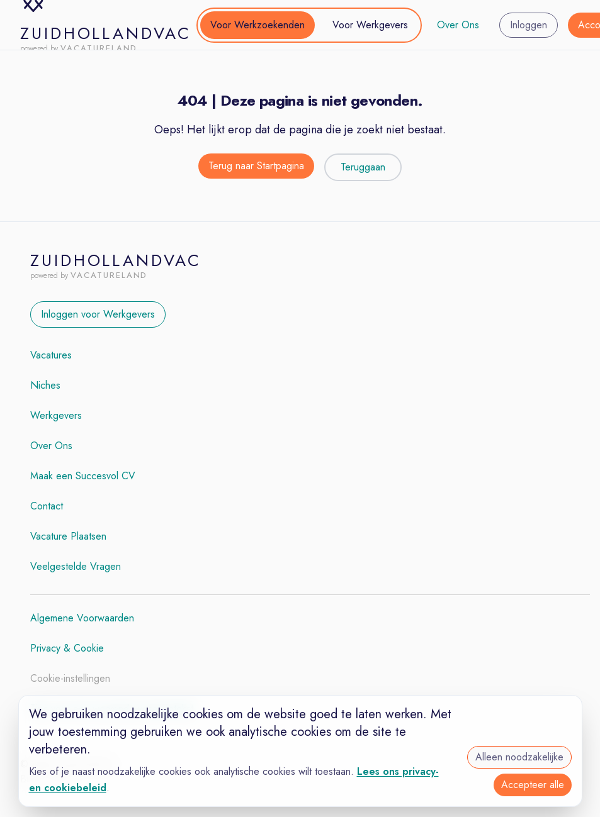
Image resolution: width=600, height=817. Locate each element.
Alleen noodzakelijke (519, 757)
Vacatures (51, 355)
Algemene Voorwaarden (82, 618)
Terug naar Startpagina (256, 165)
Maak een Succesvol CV (82, 476)
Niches (45, 385)
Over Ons (458, 25)
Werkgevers (56, 415)
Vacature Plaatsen (68, 536)
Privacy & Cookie (67, 648)
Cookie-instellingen (70, 678)
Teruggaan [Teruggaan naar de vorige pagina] (363, 167)
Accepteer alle (532, 784)
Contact (46, 506)
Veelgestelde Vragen (75, 566)
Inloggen (528, 25)
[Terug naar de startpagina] (256, 167)
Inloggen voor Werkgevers (98, 314)
